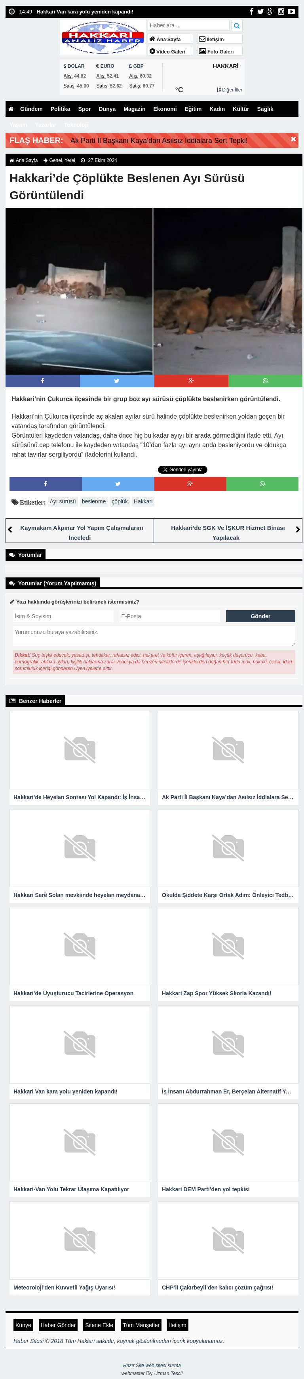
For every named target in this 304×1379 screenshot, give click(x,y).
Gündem (31, 109)
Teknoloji (76, 125)
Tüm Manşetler (141, 1325)
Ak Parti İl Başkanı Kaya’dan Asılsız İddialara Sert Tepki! (159, 141)
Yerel (70, 160)
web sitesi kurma (163, 1365)
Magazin (134, 109)
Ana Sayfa (165, 39)
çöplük (119, 501)
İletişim (211, 39)
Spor (84, 109)
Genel (55, 160)
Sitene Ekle (99, 1325)
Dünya (107, 109)
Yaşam (18, 125)
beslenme (94, 501)
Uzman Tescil (168, 1373)
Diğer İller (230, 90)
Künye (23, 1325)
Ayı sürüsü (63, 501)
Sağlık (265, 109)
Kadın (217, 109)
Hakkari (143, 501)
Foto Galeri (216, 52)
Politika (60, 109)
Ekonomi (165, 109)
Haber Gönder (58, 1325)
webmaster (133, 1373)
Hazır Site (133, 1365)
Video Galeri (168, 52)
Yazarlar (45, 125)
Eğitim (193, 109)
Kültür (241, 109)
